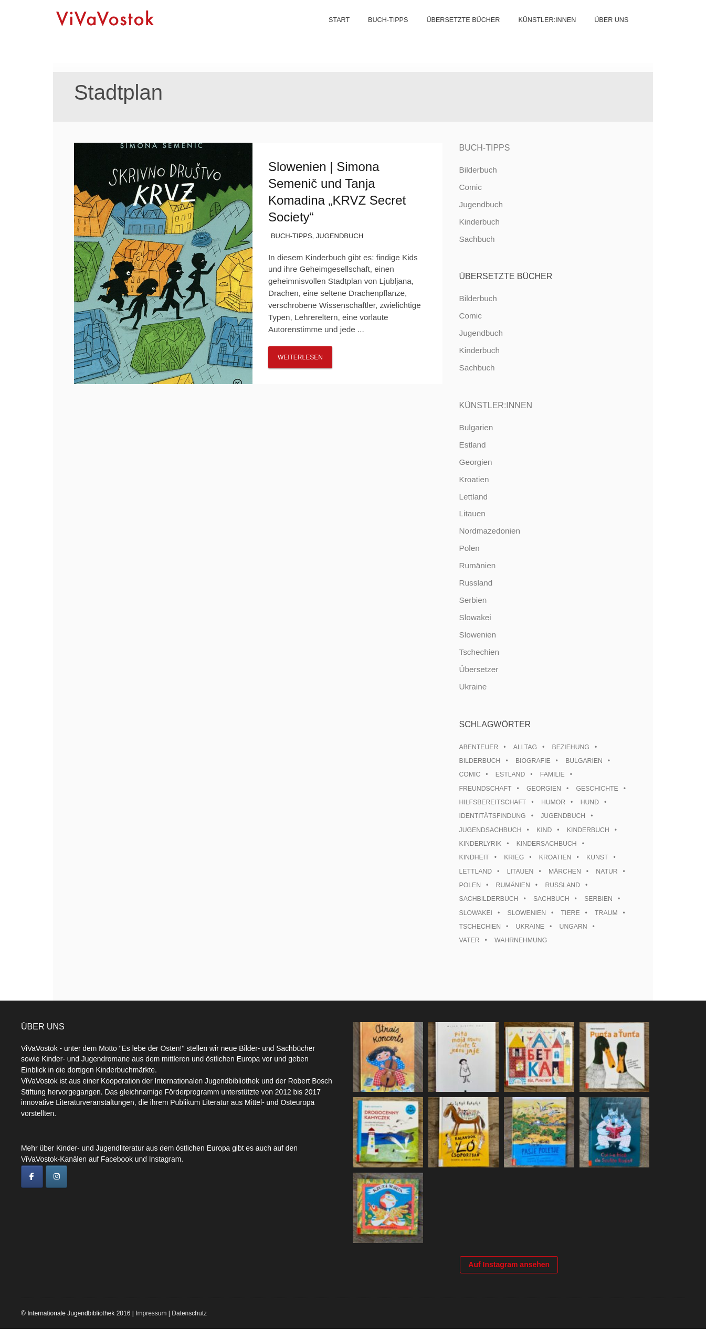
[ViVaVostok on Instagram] (57, 1176)
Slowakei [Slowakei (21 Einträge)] (475, 913)
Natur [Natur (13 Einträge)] (606, 871)
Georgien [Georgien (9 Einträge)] (543, 788)
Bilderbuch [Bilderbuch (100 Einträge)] (480, 760)
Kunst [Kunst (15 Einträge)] (597, 857)
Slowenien (478, 634)
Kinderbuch (479, 221)
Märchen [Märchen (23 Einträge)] (565, 871)
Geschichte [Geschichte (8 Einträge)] (597, 788)
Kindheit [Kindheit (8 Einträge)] (474, 857)
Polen (469, 548)
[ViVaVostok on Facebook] (32, 1176)
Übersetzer (479, 669)
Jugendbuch (339, 236)
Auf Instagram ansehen (509, 1274)
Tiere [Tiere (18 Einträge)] (570, 913)
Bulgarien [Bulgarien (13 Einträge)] (584, 760)
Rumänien (477, 565)
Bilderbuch (478, 169)
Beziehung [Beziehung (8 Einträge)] (570, 747)
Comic (470, 187)
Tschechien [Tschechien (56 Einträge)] (480, 926)
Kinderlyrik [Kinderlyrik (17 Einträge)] (480, 843)
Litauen (472, 513)
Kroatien (474, 479)
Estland (472, 444)
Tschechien (479, 651)
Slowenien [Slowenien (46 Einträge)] (527, 913)
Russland (476, 582)
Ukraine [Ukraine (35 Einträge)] (530, 926)
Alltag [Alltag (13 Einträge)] (525, 747)
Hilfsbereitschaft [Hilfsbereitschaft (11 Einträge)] (492, 802)
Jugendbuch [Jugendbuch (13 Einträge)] (563, 816)
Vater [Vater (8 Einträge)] (469, 940)
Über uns (604, 31)
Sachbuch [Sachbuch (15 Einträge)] (551, 898)
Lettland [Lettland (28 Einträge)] (475, 871)
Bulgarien (476, 427)
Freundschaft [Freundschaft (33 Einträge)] (485, 788)
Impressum (150, 1323)
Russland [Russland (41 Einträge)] (562, 885)
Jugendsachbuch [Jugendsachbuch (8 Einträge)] (490, 830)
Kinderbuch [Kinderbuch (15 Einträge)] (588, 830)
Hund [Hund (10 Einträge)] (590, 802)
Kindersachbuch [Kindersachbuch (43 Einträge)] (547, 843)
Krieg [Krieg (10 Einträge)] (514, 857)
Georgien (475, 462)
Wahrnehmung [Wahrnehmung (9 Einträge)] (520, 940)
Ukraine (473, 686)
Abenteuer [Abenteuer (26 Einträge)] (479, 747)
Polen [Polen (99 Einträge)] (470, 885)
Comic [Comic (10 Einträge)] (470, 774)
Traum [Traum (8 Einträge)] (606, 913)
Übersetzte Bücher (456, 31)
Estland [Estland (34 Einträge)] (510, 774)
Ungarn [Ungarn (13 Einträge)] (573, 926)
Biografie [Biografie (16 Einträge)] (533, 760)
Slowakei (475, 617)
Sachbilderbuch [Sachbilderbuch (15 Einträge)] (489, 898)
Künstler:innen (540, 31)
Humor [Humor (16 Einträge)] (553, 802)
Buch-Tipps (381, 31)
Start (332, 31)
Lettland (473, 496)
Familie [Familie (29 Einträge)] (552, 774)
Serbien (473, 600)
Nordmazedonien (490, 530)
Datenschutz (189, 1323)
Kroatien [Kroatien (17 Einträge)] (555, 857)
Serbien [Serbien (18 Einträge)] (598, 898)
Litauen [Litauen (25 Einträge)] (520, 871)
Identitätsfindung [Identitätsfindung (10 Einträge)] (492, 816)
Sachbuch (477, 239)
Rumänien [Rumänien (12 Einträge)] (513, 885)
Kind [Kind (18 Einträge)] (544, 830)
